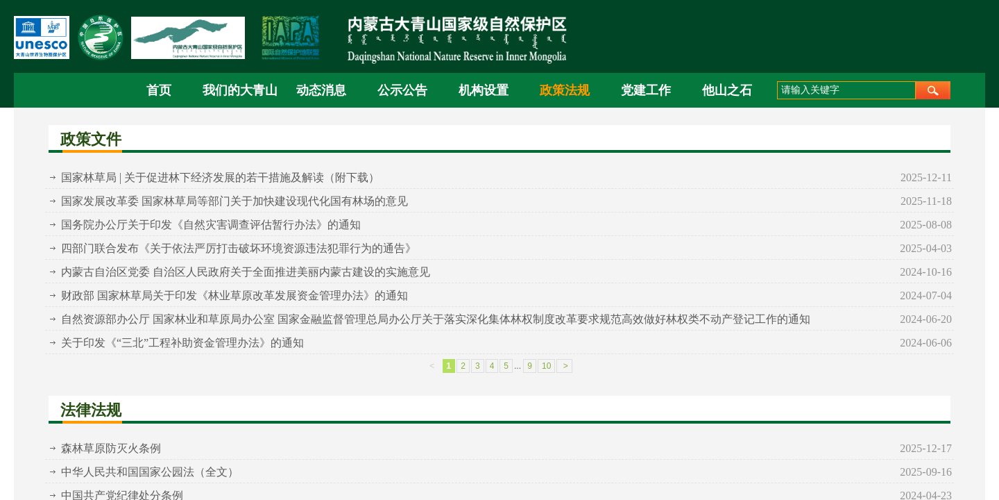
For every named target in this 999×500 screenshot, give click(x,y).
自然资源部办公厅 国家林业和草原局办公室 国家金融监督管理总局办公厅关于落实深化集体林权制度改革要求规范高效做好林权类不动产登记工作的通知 (435, 319)
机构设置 (484, 90)
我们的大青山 (240, 90)
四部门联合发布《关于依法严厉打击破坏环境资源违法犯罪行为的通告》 (238, 248)
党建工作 (646, 90)
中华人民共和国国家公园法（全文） (150, 472)
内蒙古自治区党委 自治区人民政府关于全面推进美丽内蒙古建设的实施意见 (245, 272)
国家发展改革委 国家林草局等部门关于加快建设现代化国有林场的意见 (234, 201)
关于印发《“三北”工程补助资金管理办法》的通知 (182, 343)
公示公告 (402, 90)
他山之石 (727, 90)
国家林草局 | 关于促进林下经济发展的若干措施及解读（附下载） (220, 177)
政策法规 (565, 90)
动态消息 (321, 90)
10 (546, 366)
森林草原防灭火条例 (111, 448)
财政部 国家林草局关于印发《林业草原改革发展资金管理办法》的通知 (234, 295)
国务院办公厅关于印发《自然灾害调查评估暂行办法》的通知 (211, 225)
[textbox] (846, 90)
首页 (158, 90)
